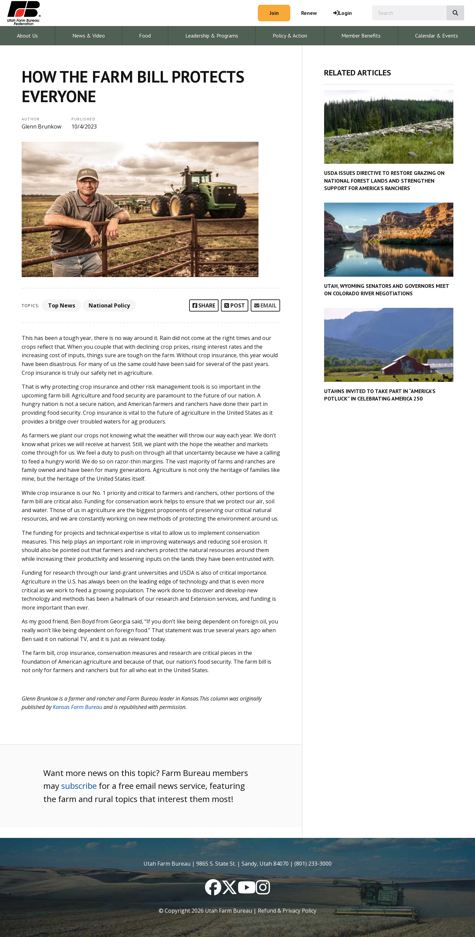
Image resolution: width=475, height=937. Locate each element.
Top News (61, 305)
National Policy (109, 305)
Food (145, 35)
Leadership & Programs (211, 35)
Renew (309, 12)
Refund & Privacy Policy (287, 910)
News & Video (88, 35)
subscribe (79, 785)
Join (274, 12)
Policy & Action (290, 35)
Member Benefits (361, 35)
